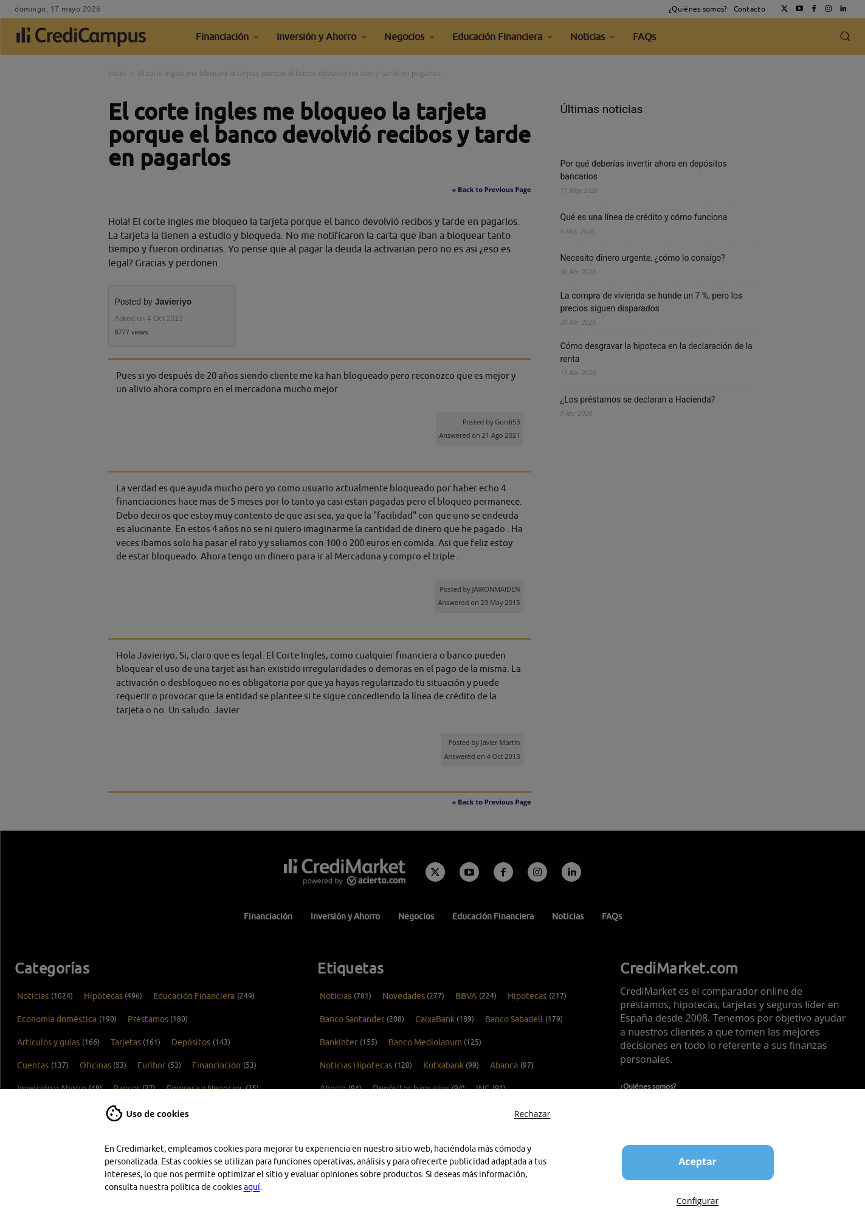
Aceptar (697, 1161)
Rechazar (532, 1113)
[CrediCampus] (81, 36)
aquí (252, 1187)
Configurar (698, 1200)
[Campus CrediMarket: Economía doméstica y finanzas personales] (344, 872)
